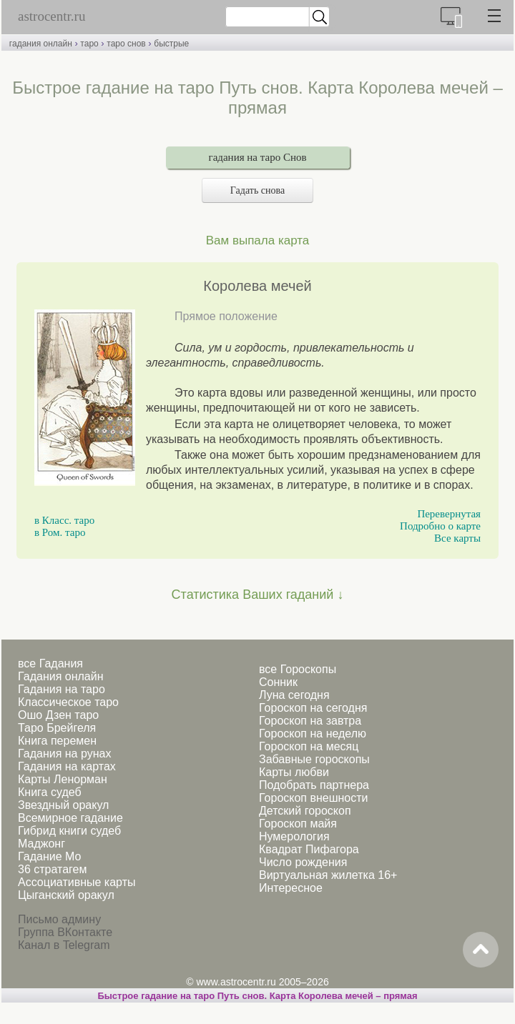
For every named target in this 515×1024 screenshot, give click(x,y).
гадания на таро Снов (258, 157)
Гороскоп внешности (313, 798)
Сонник (278, 682)
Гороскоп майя (298, 823)
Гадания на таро (61, 689)
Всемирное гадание (70, 818)
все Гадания (50, 663)
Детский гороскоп (305, 811)
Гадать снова (257, 190)
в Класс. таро (64, 520)
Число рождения (303, 862)
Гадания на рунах (64, 753)
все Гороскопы (297, 669)
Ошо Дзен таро (58, 715)
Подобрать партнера (314, 785)
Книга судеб (50, 792)
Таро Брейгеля (57, 728)
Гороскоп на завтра (310, 721)
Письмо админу (59, 919)
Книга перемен (57, 741)
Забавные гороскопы (314, 759)
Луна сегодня (294, 695)
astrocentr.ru (51, 16)
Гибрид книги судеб (69, 831)
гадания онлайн (40, 44)
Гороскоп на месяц (308, 746)
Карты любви (294, 772)
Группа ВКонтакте (65, 932)
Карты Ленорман (62, 779)
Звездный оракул (63, 805)
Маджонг (41, 843)
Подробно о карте (440, 526)
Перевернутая (449, 514)
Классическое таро (68, 702)
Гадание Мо (49, 856)
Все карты (457, 538)
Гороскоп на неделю (312, 733)
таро (89, 44)
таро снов (126, 44)
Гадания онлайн (61, 676)
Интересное (291, 888)
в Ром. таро (59, 532)
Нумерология (294, 836)
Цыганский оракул (66, 895)
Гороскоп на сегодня (313, 708)
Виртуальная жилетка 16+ (328, 875)
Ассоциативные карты (76, 882)
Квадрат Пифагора (309, 849)
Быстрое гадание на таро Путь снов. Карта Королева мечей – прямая (257, 995)
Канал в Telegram (63, 945)
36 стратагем (52, 869)
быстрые (171, 44)
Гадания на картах (67, 766)
